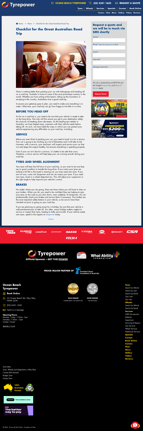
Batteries (128, 317)
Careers (101, 13)
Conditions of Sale (29, 427)
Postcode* (97, 59)
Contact (122, 8)
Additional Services (132, 331)
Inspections (129, 320)
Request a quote (127, 3)
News (114, 13)
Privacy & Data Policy (16, 427)
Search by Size (131, 291)
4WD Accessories (132, 314)
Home (19, 23)
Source (51, 219)
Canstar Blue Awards (11, 372)
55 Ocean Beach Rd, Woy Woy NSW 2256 (21, 299)
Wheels (89, 8)
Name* (96, 37)
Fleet (108, 13)
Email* (95, 52)
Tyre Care (129, 296)
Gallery (121, 13)
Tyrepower (50, 214)
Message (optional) (100, 67)
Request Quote (100, 94)
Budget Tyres (7, 375)
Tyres (80, 8)
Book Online (135, 8)
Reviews (137, 13)
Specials (111, 8)
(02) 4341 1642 (102, 3)
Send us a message (15, 310)
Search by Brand (131, 293)
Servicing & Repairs (132, 323)
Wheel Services (131, 329)
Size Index (7, 367)
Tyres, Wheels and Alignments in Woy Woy (19, 370)
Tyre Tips (128, 299)
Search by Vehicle (132, 288)
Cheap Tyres (7, 378)
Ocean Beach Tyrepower (68, 3)
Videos (129, 13)
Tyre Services (130, 326)
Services (100, 8)
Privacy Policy (106, 85)
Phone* (105, 44)
